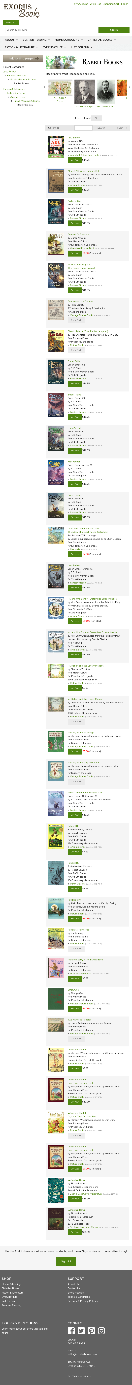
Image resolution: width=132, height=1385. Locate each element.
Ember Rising (74, 394)
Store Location (11, 22)
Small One (73, 989)
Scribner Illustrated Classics (85, 1227)
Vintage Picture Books (82, 315)
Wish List (95, 4)
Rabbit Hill (73, 826)
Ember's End (74, 428)
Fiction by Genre (16, 93)
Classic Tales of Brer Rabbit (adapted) (88, 331)
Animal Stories (18, 97)
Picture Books (77, 345)
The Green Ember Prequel (81, 268)
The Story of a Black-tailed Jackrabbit (87, 532)
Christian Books (100, 40)
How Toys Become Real (80, 1083)
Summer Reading (35, 40)
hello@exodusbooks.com (82, 1354)
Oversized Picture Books (83, 248)
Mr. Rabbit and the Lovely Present (85, 665)
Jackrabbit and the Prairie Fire (83, 528)
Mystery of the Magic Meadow (83, 762)
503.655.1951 (76, 1343)
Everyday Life (53, 47)
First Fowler (74, 461)
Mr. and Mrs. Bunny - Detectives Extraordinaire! (92, 598)
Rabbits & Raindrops (78, 929)
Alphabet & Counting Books (84, 155)
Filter (120, 128)
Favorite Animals (16, 75)
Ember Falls (74, 361)
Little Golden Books (80, 973)
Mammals (75, 549)
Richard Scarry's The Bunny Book (85, 959)
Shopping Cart (111, 4)
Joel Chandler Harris (105, 106)
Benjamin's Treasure (78, 234)
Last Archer (74, 565)
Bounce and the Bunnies (81, 301)
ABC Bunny (74, 137)
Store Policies (76, 1293)
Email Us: (72, 1350)
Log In (124, 4)
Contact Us (74, 1288)
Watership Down (77, 1180)
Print (97, 118)
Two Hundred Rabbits (79, 1019)
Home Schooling (67, 40)
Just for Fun (80, 47)
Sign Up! (66, 1261)
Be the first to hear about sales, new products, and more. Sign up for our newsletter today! (66, 1251)
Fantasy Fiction (78, 218)
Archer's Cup (74, 201)
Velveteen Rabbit (77, 1049)
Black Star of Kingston (79, 264)
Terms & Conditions (79, 1297)
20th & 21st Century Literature (86, 1193)
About (9, 40)
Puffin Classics (78, 883)
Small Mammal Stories (23, 79)
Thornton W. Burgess (84, 106)
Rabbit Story (74, 899)
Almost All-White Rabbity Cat (83, 171)
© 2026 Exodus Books (79, 1376)
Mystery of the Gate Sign (81, 732)
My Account (81, 4)
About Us (73, 1284)
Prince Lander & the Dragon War (85, 792)
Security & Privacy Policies (83, 1301)
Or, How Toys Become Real (82, 1116)
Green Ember (74, 495)
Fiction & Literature (19, 47)
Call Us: (72, 1339)
